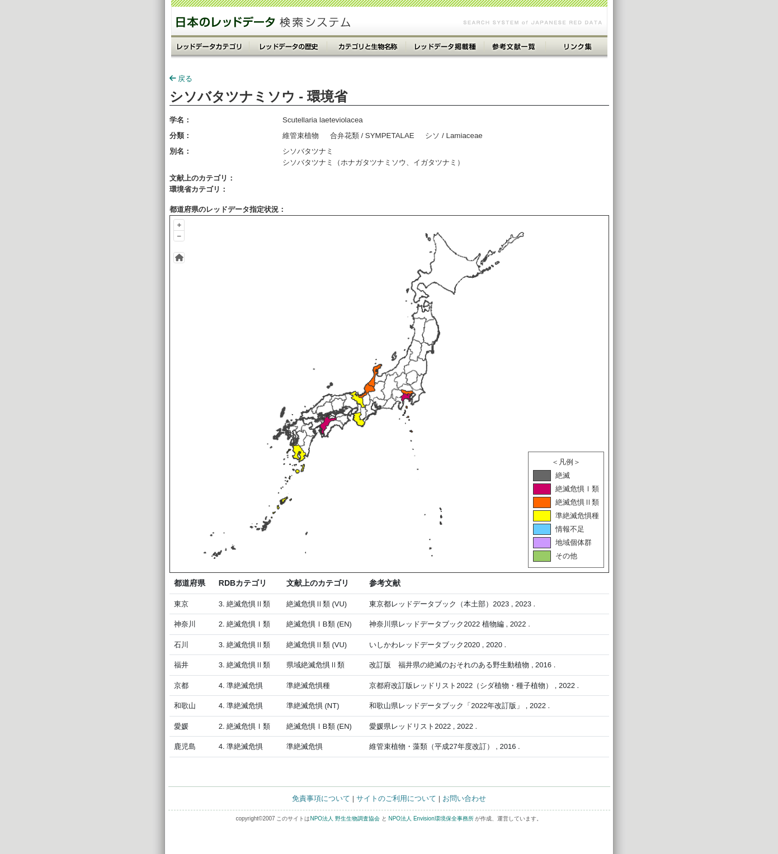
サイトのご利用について (396, 798)
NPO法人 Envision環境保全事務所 (430, 818)
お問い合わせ (464, 798)
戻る (180, 78)
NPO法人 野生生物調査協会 (344, 818)
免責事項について (321, 798)
